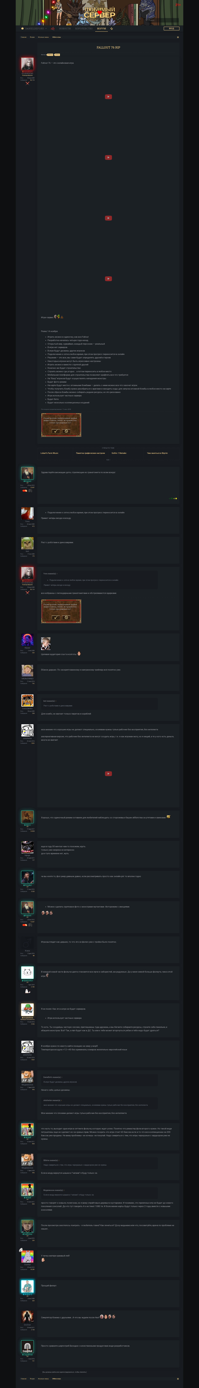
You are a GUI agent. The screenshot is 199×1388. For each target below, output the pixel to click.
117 (33, 860)
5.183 (33, 987)
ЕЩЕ (108, 460)
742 (33, 683)
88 (34, 955)
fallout (49, 55)
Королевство (84, 28)
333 (33, 652)
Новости (65, 28)
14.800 (32, 831)
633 (33, 1300)
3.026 (33, 1024)
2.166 (33, 1329)
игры (57, 55)
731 (33, 1361)
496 (33, 1089)
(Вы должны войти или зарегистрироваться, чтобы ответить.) (64, 1372)
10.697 (32, 487)
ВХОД (171, 28)
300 (33, 713)
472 (33, 526)
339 (33, 1240)
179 (33, 556)
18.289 (32, 1269)
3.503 (33, 891)
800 (33, 1143)
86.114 (32, 80)
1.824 (33, 743)
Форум (101, 28)
